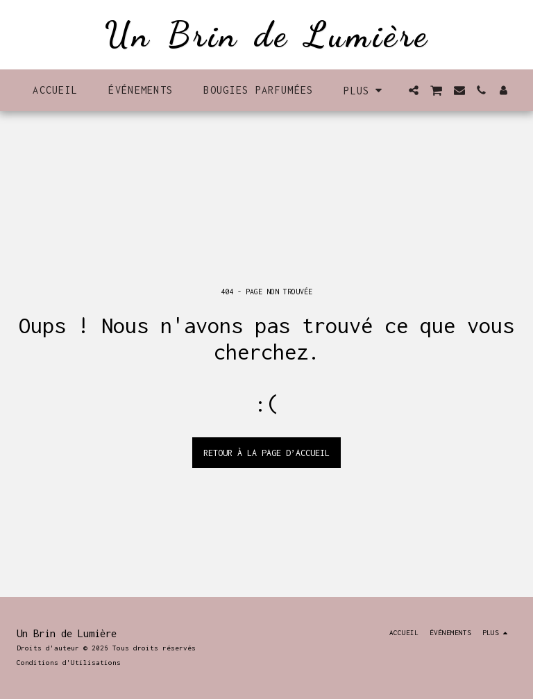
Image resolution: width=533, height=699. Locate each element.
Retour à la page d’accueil (266, 453)
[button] (413, 90)
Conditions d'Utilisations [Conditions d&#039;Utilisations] (69, 662)
